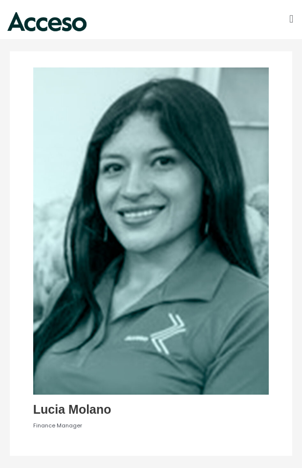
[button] (291, 19)
